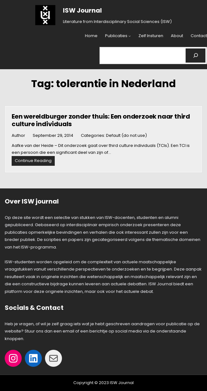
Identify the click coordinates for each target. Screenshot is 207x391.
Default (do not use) (126, 135)
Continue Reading (35, 161)
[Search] (195, 55)
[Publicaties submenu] (129, 36)
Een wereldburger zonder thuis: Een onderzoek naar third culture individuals (101, 120)
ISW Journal (82, 10)
